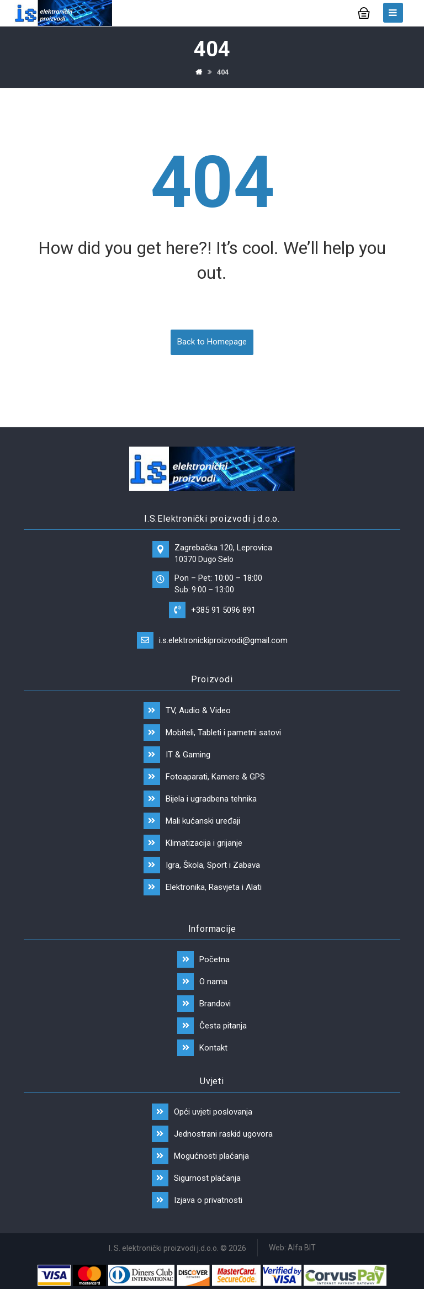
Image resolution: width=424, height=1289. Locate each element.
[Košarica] (364, 12)
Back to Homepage (212, 342)
